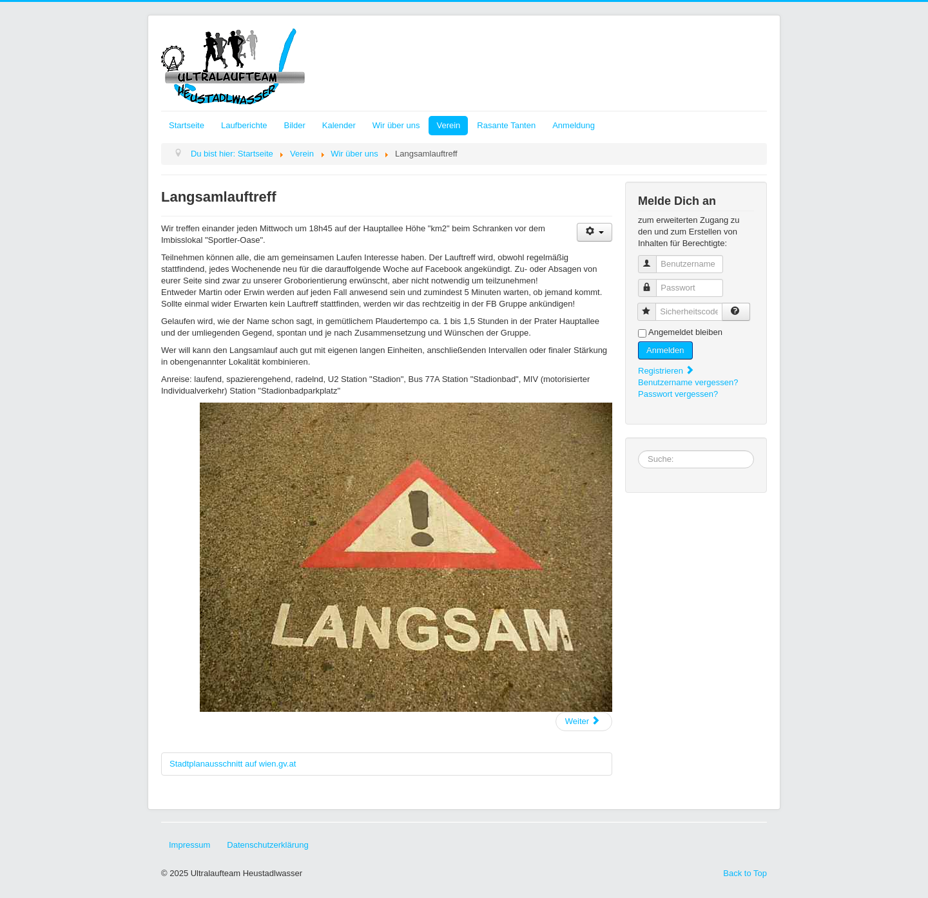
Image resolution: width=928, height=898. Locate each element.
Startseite (186, 125)
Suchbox (638, 450)
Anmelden (665, 350)
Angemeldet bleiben (685, 332)
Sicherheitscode (652, 306)
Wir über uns (396, 125)
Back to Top (745, 873)
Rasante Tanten (506, 125)
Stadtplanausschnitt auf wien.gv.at (232, 764)
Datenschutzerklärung (267, 845)
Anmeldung (573, 125)
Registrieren (666, 371)
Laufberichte (244, 125)
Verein (448, 125)
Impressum (189, 845)
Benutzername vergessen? (688, 382)
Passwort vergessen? (678, 394)
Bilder (294, 125)
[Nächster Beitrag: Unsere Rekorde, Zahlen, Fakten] (584, 721)
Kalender (339, 125)
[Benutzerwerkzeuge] (594, 232)
